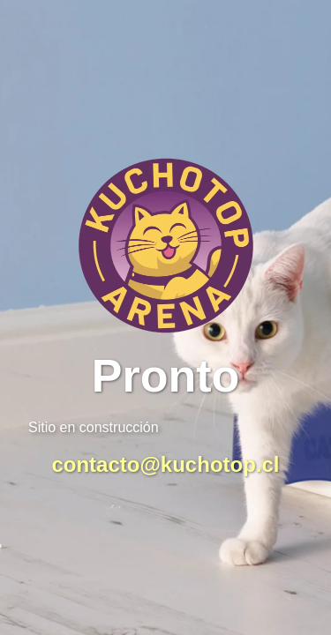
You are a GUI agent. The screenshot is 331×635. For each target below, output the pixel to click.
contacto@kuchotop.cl (165, 464)
